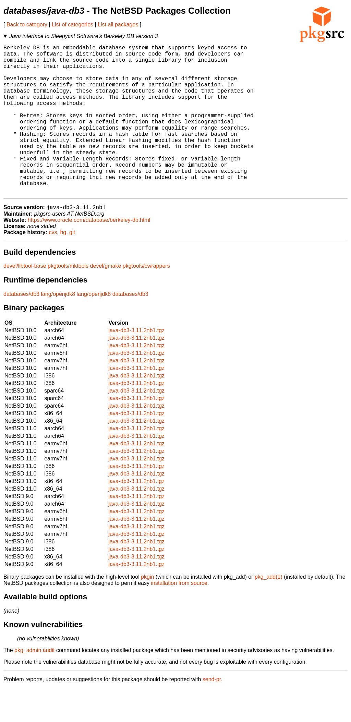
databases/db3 (21, 328)
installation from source (179, 617)
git (72, 266)
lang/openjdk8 (58, 328)
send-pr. (212, 713)
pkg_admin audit (34, 684)
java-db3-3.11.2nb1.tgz (136, 364)
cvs (53, 266)
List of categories (72, 24)
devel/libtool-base (24, 300)
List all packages (118, 24)
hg (63, 266)
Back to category (27, 24)
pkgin (147, 611)
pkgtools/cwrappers (146, 300)
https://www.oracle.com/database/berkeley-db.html (89, 254)
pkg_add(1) (268, 611)
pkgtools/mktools (68, 300)
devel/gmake (105, 300)
